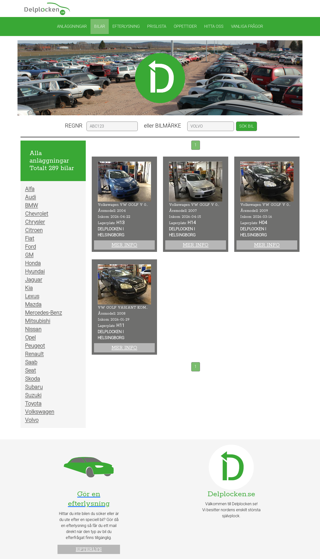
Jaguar (33, 280)
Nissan (33, 329)
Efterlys (89, 549)
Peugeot (35, 346)
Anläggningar (72, 26)
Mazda (33, 304)
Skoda (32, 379)
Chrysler (35, 222)
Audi (30, 197)
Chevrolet (36, 214)
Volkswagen (39, 412)
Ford (30, 247)
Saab (31, 362)
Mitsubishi (37, 321)
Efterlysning (126, 26)
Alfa (29, 189)
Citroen (34, 230)
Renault (34, 354)
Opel (30, 337)
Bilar (99, 26)
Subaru (34, 387)
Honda (33, 263)
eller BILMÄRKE (162, 126)
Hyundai (35, 271)
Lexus (32, 296)
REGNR (73, 126)
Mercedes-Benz (43, 313)
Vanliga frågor (247, 26)
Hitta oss (214, 26)
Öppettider (185, 26)
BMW (31, 205)
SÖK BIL (246, 126)
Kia (29, 288)
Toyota (33, 403)
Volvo (31, 420)
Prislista (156, 26)
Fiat (29, 238)
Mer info (124, 245)
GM (29, 255)
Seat (30, 370)
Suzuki (33, 395)
